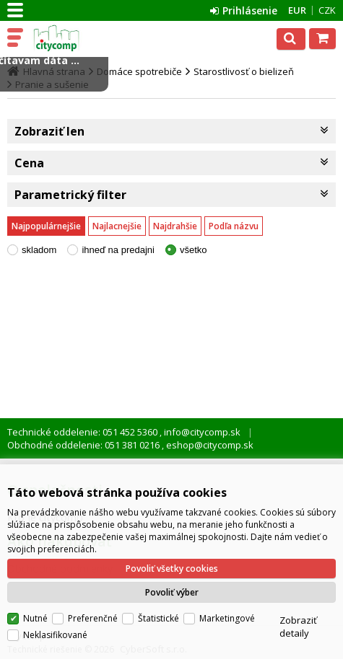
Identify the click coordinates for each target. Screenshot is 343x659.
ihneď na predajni (118, 249)
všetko (193, 249)
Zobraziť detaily (298, 627)
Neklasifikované (55, 635)
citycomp (73, 38)
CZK (327, 10)
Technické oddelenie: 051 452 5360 (83, 431)
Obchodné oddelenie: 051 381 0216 (84, 444)
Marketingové (227, 618)
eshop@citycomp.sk (208, 444)
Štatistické (158, 618)
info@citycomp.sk (201, 431)
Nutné (35, 618)
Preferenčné (93, 618)
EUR (297, 10)
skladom (39, 249)
